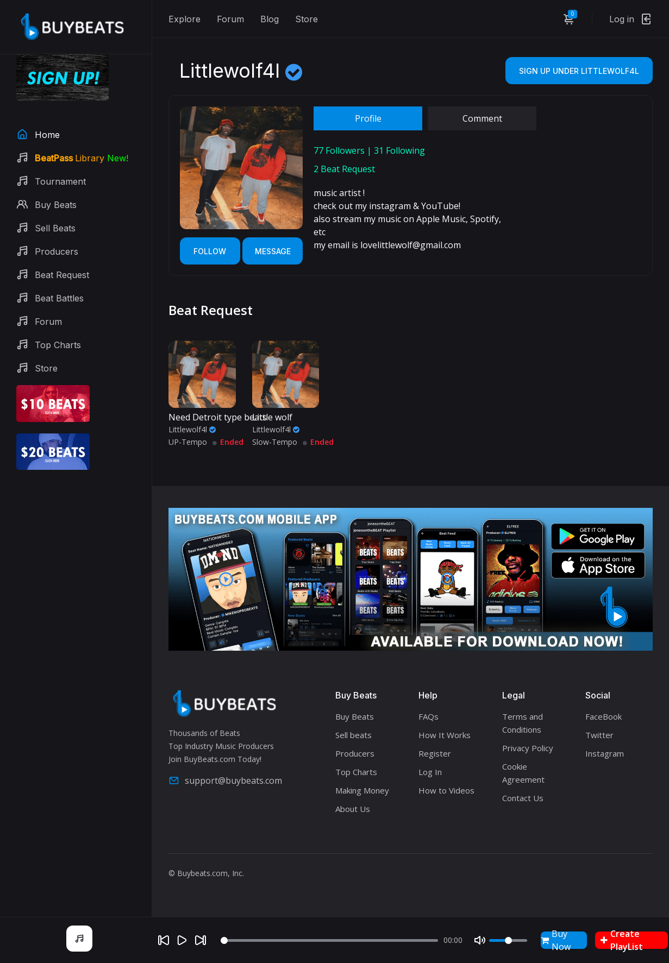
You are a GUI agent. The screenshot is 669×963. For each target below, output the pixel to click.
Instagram (604, 753)
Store (306, 19)
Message (273, 251)
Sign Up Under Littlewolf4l (579, 70)
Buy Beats (354, 716)
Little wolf (272, 417)
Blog (269, 19)
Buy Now (556, 940)
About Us (352, 808)
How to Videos (446, 790)
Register (434, 753)
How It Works (444, 734)
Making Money (362, 790)
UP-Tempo (187, 442)
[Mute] (479, 940)
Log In (430, 771)
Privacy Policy (527, 747)
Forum (230, 19)
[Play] (182, 940)
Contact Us (522, 797)
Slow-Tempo (274, 442)
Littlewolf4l (192, 429)
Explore (184, 19)
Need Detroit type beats (217, 417)
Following (399, 150)
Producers (354, 753)
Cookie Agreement (523, 773)
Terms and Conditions (522, 723)
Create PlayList (622, 940)
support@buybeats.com (225, 780)
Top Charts (356, 771)
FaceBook (603, 716)
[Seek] (329, 940)
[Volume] (508, 940)
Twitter (599, 734)
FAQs (428, 716)
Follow (209, 251)
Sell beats (353, 734)
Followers (339, 150)
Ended (227, 442)
